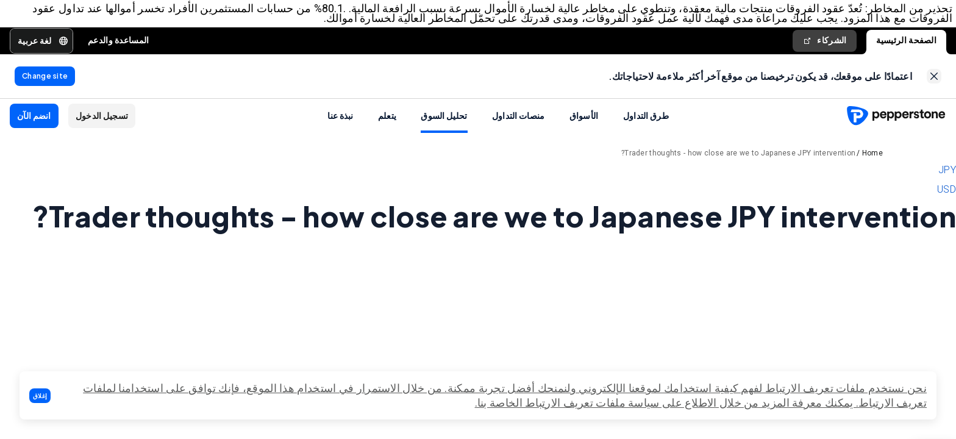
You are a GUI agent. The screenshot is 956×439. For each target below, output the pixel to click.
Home (872, 160)
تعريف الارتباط (892, 402)
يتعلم (387, 122)
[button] (40, 395)
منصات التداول (518, 122)
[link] (934, 81)
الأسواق (584, 122)
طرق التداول (646, 122)
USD (946, 196)
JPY (947, 177)
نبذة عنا (340, 122)
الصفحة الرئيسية (906, 43)
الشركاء (824, 43)
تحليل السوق (444, 122)
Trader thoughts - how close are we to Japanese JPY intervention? (738, 160)
